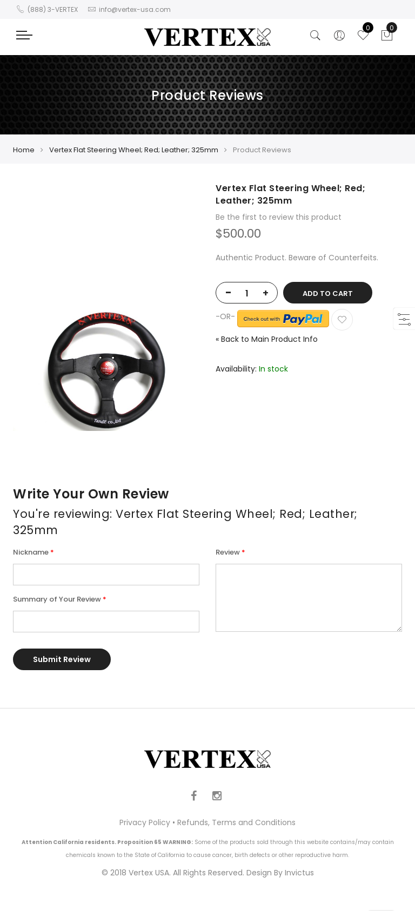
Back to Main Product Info (267, 339)
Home (24, 150)
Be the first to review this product (279, 217)
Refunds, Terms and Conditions (236, 822)
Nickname (31, 552)
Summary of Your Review (57, 599)
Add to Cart (328, 293)
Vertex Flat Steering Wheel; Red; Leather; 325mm (133, 150)
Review (228, 552)
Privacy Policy (144, 822)
